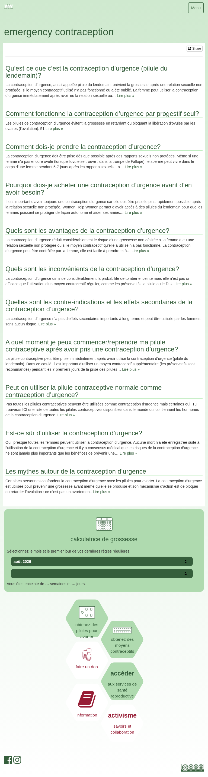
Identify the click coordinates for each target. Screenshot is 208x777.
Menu (197, 9)
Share (194, 48)
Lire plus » (126, 95)
